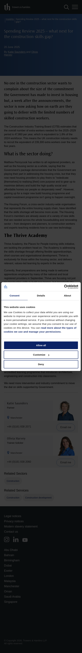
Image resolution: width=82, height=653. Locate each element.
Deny (41, 364)
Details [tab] (41, 295)
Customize (41, 354)
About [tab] (67, 295)
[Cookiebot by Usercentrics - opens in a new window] (64, 287)
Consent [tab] (14, 295)
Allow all (41, 345)
